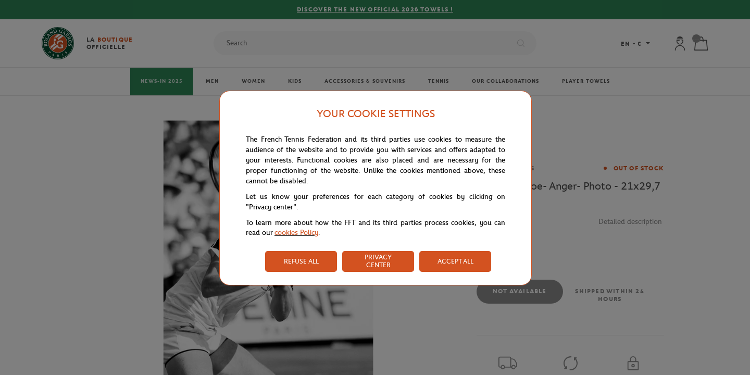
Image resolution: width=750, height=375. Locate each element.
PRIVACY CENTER (378, 261)
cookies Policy (296, 232)
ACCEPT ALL (455, 261)
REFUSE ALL (301, 261)
